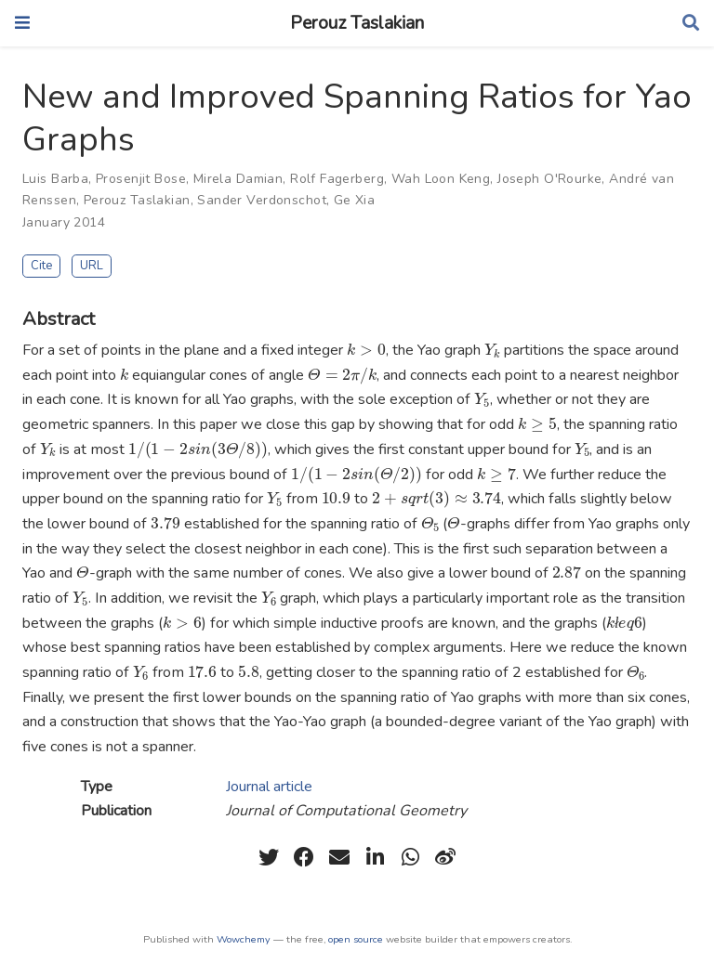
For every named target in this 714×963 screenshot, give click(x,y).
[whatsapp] (410, 857)
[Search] (690, 23)
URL (91, 265)
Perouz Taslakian (357, 22)
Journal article (269, 786)
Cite (41, 265)
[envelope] (339, 857)
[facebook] (304, 857)
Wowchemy (244, 939)
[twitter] (269, 857)
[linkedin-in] (375, 857)
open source (355, 939)
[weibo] (445, 857)
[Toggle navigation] (22, 22)
